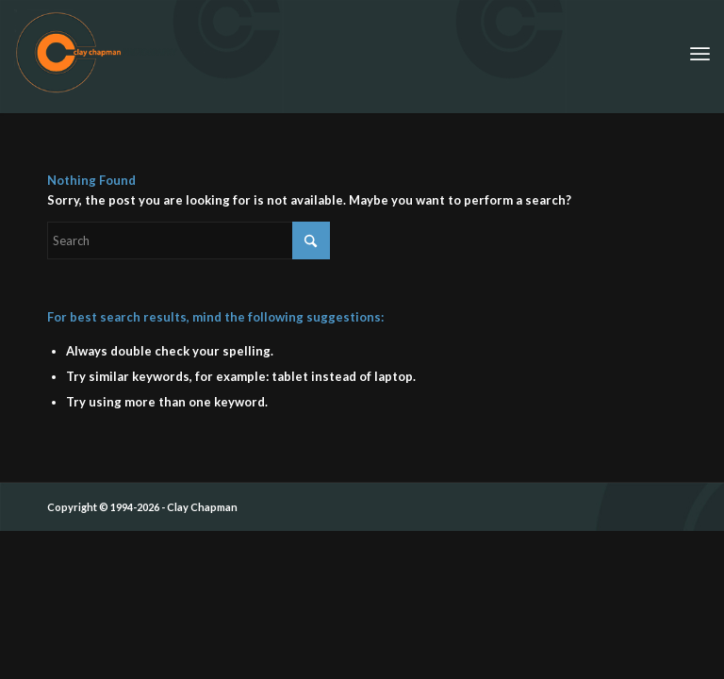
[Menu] (700, 51)
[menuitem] (700, 51)
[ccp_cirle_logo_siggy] (96, 51)
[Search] (188, 240)
